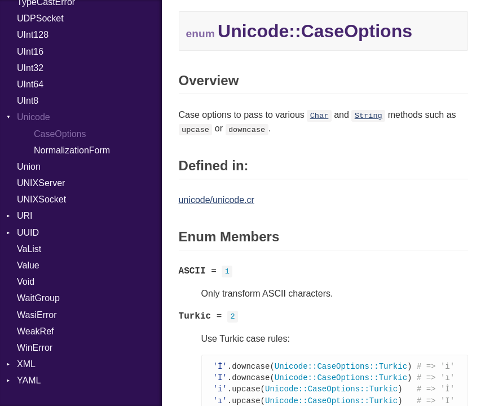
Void (25, 281)
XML (26, 364)
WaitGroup (38, 298)
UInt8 (27, 100)
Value (28, 265)
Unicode (33, 117)
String (368, 116)
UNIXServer (41, 183)
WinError (34, 347)
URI (25, 215)
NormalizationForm (72, 150)
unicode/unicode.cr (216, 200)
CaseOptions (60, 134)
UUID (28, 232)
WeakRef (35, 331)
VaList (29, 249)
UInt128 (32, 34)
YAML (29, 380)
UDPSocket (40, 18)
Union (29, 166)
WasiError (37, 315)
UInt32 (30, 68)
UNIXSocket (41, 199)
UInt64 (30, 84)
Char (319, 116)
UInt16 (30, 51)
